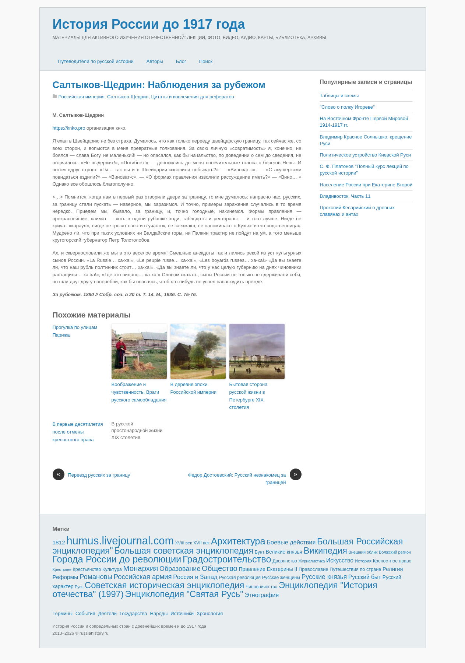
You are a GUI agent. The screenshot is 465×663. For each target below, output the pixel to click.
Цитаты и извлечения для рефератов (192, 96)
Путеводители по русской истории (96, 61)
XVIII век (183, 543)
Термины (63, 613)
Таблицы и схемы (339, 95)
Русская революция (240, 577)
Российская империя (82, 96)
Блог (181, 61)
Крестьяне (62, 569)
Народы (159, 613)
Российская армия (143, 576)
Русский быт (364, 577)
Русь (79, 587)
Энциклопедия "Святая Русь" (184, 594)
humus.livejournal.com (120, 540)
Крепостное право (392, 561)
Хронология (210, 613)
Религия (393, 569)
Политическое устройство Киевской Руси (365, 155)
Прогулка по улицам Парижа (75, 331)
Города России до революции (117, 559)
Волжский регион (395, 552)
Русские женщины (281, 577)
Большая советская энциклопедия (183, 550)
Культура (112, 569)
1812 (59, 542)
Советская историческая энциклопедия (164, 585)
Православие (313, 569)
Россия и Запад (195, 576)
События (85, 613)
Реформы (65, 577)
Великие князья (284, 552)
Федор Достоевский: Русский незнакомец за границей (245, 478)
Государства (133, 613)
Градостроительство (227, 559)
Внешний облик (362, 552)
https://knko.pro (69, 128)
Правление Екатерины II (268, 569)
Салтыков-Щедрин (127, 96)
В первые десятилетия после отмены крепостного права (78, 431)
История (363, 560)
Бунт (259, 552)
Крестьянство (87, 569)
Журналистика (312, 561)
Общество (219, 568)
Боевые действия (291, 542)
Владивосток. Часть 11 (345, 196)
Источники (182, 613)
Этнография (261, 595)
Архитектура (238, 541)
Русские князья (324, 576)
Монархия (140, 568)
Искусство (339, 560)
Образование (179, 568)
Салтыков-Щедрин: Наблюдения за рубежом (159, 84)
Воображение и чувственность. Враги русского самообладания (139, 392)
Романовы (96, 576)
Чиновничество (261, 586)
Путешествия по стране (355, 569)
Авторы (155, 61)
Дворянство (284, 561)
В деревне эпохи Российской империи (193, 388)
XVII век (201, 543)
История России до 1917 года (149, 24)
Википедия (325, 550)
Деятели (107, 613)
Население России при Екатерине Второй (366, 184)
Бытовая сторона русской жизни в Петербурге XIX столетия (248, 396)
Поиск (205, 61)
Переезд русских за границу (91, 475)
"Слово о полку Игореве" (347, 107)
